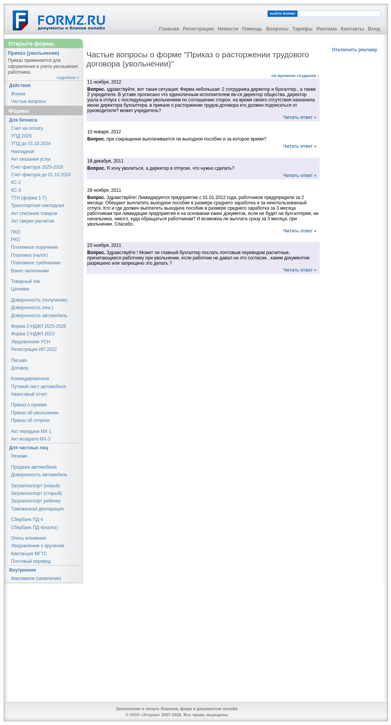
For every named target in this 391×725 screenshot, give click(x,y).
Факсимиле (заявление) (36, 578)
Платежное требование (35, 262)
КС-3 (16, 190)
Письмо (19, 360)
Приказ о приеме (29, 405)
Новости (228, 29)
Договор (19, 368)
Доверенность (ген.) (32, 307)
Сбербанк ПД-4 (27, 519)
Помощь (252, 29)
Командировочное (30, 378)
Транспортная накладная (37, 205)
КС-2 (16, 182)
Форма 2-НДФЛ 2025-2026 (38, 326)
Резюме (19, 456)
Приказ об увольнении (34, 412)
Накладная (22, 151)
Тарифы (302, 29)
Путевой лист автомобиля (38, 386)
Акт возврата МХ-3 (30, 439)
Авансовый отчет (29, 394)
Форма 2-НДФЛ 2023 (33, 333)
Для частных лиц (28, 447)
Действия (20, 85)
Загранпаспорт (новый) (35, 485)
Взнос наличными (30, 270)
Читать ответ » (299, 117)
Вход (374, 29)
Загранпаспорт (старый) (36, 493)
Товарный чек (25, 281)
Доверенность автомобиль (39, 315)
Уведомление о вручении (37, 545)
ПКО (15, 232)
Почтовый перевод (31, 561)
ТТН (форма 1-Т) (29, 198)
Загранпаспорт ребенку (36, 501)
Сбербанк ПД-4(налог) (34, 527)
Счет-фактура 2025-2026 (37, 167)
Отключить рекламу (354, 49)
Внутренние (22, 570)
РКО (15, 239)
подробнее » (68, 78)
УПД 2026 (21, 136)
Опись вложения (28, 538)
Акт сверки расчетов (32, 221)
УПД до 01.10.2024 (31, 143)
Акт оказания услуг (31, 159)
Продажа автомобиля (34, 467)
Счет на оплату (27, 128)
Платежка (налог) (29, 255)
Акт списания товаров (34, 213)
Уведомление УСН (30, 341)
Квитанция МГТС (29, 553)
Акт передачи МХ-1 (31, 431)
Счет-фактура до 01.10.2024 (41, 174)
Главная (169, 29)
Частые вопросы (28, 101)
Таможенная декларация (37, 509)
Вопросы (277, 29)
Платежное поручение (34, 247)
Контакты (352, 29)
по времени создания (294, 75)
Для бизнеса (23, 120)
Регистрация (198, 29)
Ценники (20, 289)
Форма (18, 93)
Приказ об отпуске (30, 420)
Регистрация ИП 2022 (34, 349)
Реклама (326, 29)
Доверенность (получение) (39, 300)
